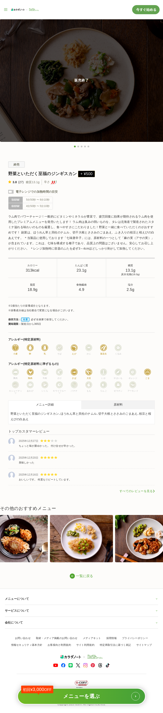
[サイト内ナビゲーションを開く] (5, 9)
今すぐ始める (145, 9)
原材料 (118, 404)
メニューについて (81, 598)
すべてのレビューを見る (136, 491)
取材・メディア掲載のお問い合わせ (57, 638)
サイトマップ (144, 644)
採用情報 (111, 638)
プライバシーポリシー (135, 638)
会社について (81, 622)
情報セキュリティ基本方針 (26, 644)
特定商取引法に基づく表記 (115, 644)
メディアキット (92, 638)
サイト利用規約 (85, 644)
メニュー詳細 (45, 404)
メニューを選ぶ (80, 694)
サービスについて (81, 610)
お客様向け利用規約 (59, 644)
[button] (75, 146)
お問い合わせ (23, 638)
